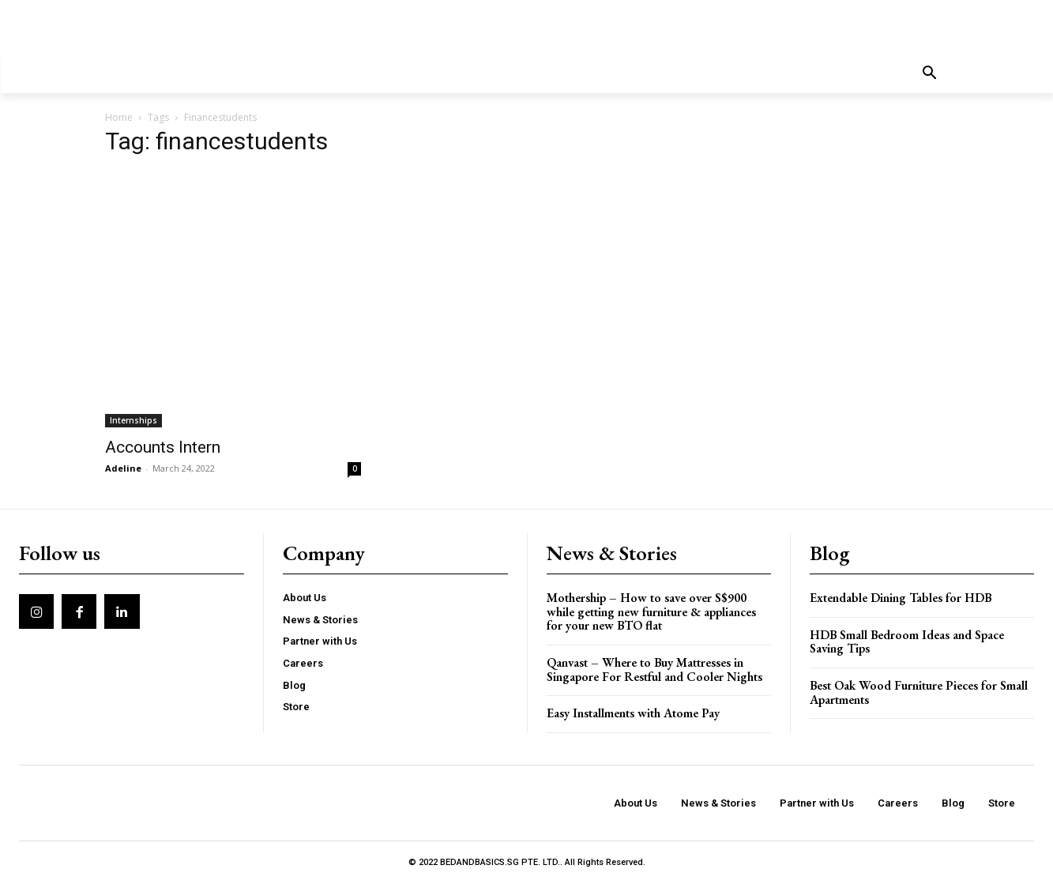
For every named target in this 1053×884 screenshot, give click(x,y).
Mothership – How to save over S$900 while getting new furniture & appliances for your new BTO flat (651, 611)
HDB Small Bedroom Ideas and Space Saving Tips (907, 641)
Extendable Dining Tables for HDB (900, 597)
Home (119, 117)
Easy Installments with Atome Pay (633, 713)
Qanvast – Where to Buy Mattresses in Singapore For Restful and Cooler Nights (654, 669)
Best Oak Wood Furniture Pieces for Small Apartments (919, 692)
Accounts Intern (162, 447)
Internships (133, 420)
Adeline (123, 468)
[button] (930, 74)
